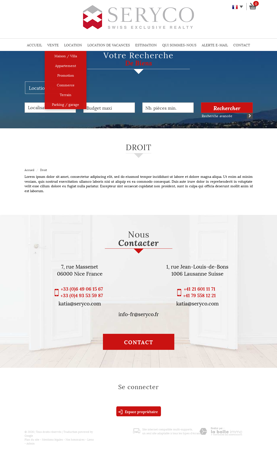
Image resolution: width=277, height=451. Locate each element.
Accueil (34, 44)
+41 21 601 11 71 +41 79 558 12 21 (199, 291)
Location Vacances (49, 87)
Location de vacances (108, 44)
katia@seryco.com (80, 303)
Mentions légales (52, 439)
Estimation (146, 44)
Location (73, 44)
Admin (30, 443)
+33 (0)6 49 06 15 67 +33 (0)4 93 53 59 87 (81, 291)
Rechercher (226, 108)
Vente (53, 44)
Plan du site (32, 439)
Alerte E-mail (215, 44)
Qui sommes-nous (179, 44)
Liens (90, 439)
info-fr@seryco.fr (138, 314)
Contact (241, 44)
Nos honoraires (75, 439)
